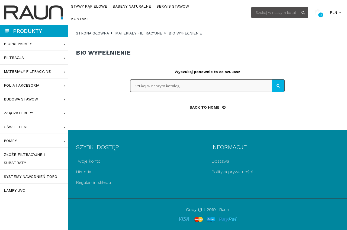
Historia (83, 171)
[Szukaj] (280, 12)
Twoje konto (88, 161)
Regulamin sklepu (93, 182)
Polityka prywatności (232, 171)
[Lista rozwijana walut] (335, 12)
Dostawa (220, 161)
